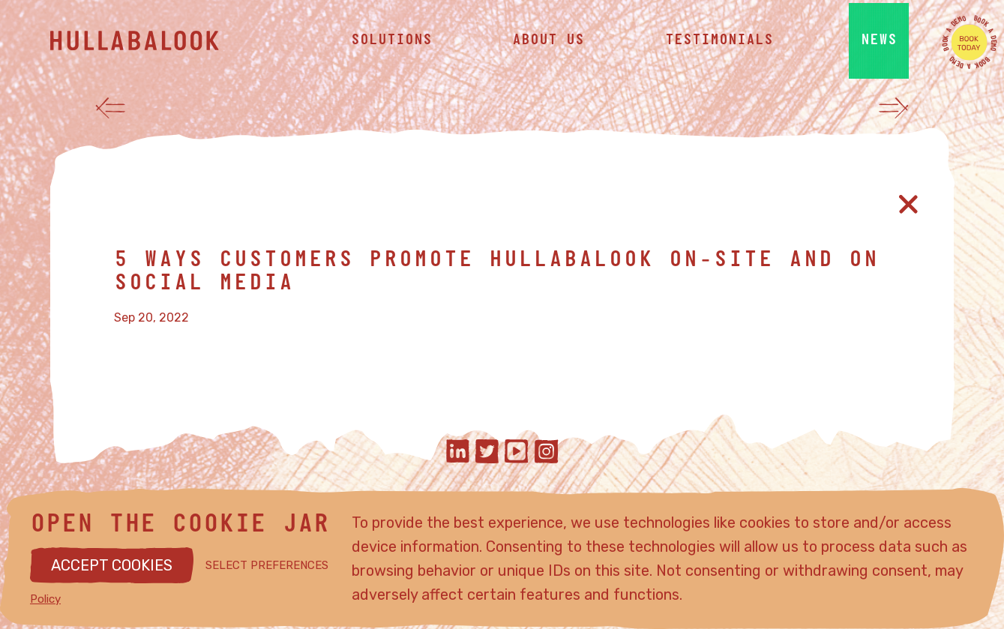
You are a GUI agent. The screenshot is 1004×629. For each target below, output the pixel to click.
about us (548, 44)
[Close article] (908, 204)
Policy (45, 599)
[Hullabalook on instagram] (547, 453)
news (879, 44)
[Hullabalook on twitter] (487, 453)
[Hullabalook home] (162, 45)
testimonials (719, 44)
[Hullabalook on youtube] (517, 453)
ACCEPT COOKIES (111, 565)
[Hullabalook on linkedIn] (457, 453)
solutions (391, 44)
